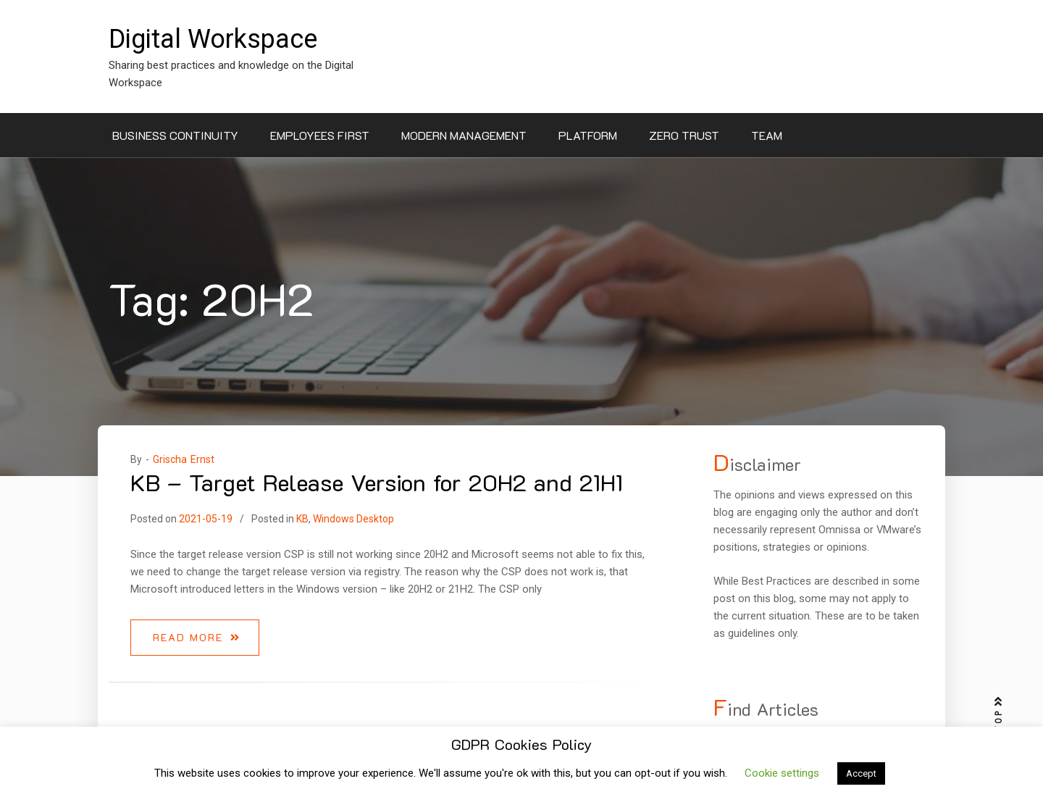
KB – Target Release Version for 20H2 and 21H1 (376, 482)
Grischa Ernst (183, 459)
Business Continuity (175, 135)
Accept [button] (861, 773)
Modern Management (464, 135)
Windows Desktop (353, 519)
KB (302, 519)
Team (766, 135)
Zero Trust (684, 135)
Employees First (319, 135)
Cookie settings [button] (782, 773)
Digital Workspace (213, 39)
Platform (587, 135)
